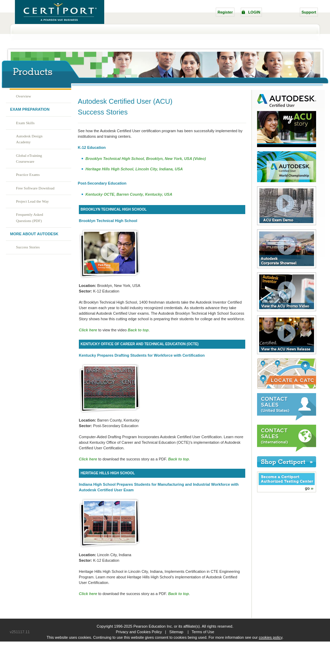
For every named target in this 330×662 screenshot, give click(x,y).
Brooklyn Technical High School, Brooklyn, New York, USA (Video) (145, 158)
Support (308, 12)
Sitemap (176, 632)
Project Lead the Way (32, 201)
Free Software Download (35, 188)
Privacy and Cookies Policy (139, 632)
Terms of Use (203, 632)
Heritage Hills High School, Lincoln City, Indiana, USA (134, 169)
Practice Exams (28, 174)
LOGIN (254, 12)
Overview (23, 96)
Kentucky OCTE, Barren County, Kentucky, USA (128, 194)
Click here (88, 459)
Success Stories (28, 247)
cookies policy (270, 637)
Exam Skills (25, 123)
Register (225, 12)
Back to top (138, 330)
